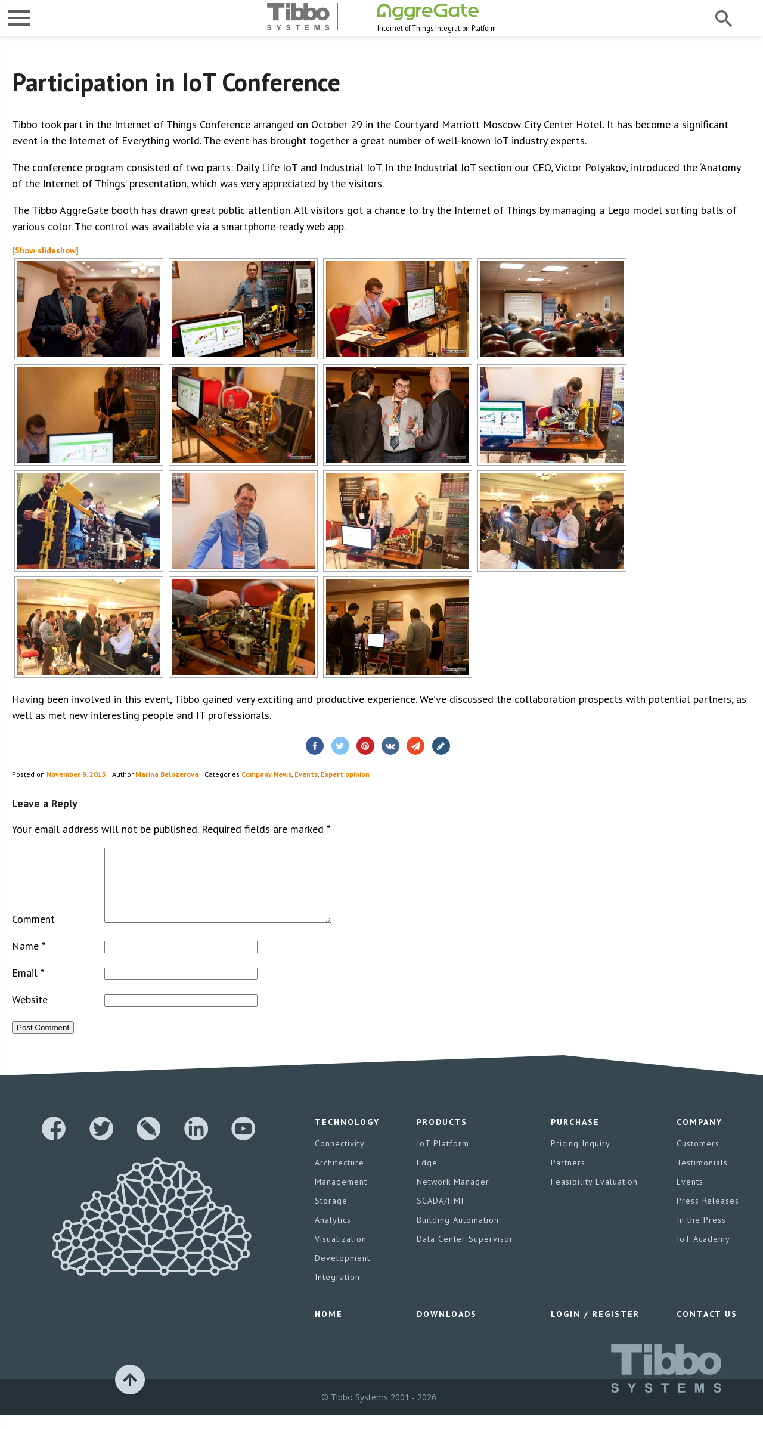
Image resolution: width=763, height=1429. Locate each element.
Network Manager (453, 1196)
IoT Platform (443, 1157)
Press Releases (708, 1215)
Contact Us (707, 1328)
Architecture (339, 1176)
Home (329, 1328)
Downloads (447, 1328)
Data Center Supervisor (465, 1253)
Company (699, 1136)
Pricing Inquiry (580, 1157)
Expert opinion (345, 774)
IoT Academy (703, 1253)
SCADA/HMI (440, 1215)
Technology (347, 1136)
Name (28, 960)
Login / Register (595, 1328)
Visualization (341, 1253)
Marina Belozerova (166, 774)
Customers (698, 1157)
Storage (331, 1215)
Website (30, 1014)
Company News (266, 774)
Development (342, 1272)
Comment (33, 933)
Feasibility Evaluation (594, 1196)
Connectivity (340, 1157)
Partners (568, 1176)
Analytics (333, 1234)
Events (306, 774)
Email (28, 987)
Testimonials (702, 1176)
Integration (337, 1291)
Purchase (575, 1136)
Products (442, 1136)
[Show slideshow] (45, 250)
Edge (427, 1176)
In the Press (701, 1234)
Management (341, 1196)
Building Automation (458, 1234)
